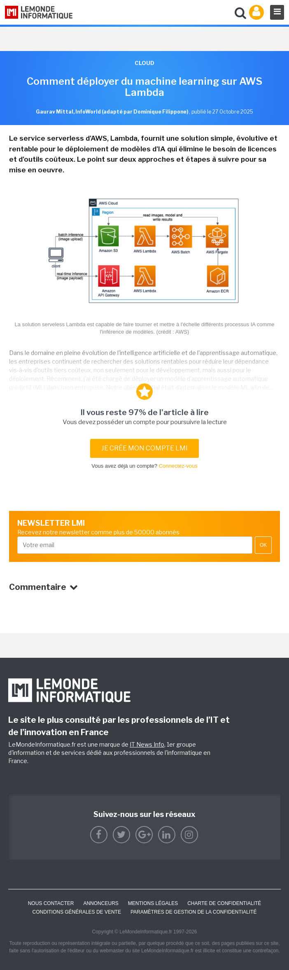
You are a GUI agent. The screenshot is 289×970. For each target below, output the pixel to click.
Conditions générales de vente (77, 912)
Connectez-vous (178, 466)
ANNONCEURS (100, 903)
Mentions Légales (153, 903)
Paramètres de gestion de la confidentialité (194, 912)
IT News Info (147, 744)
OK (263, 545)
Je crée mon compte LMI (144, 448)
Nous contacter (51, 903)
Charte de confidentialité (224, 903)
